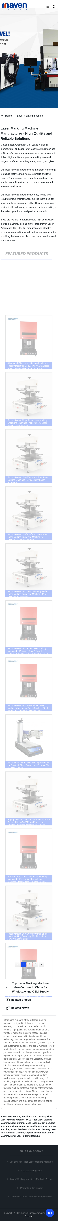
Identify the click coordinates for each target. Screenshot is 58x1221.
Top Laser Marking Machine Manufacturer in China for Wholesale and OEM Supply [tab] (27, 987)
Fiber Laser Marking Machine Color (19, 1116)
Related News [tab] (17, 1008)
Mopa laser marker (35, 1123)
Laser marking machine (30, 115)
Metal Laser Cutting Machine (25, 1136)
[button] (48, 7)
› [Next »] (41, 964)
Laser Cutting (17, 1123)
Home (8, 115)
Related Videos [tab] (18, 1000)
